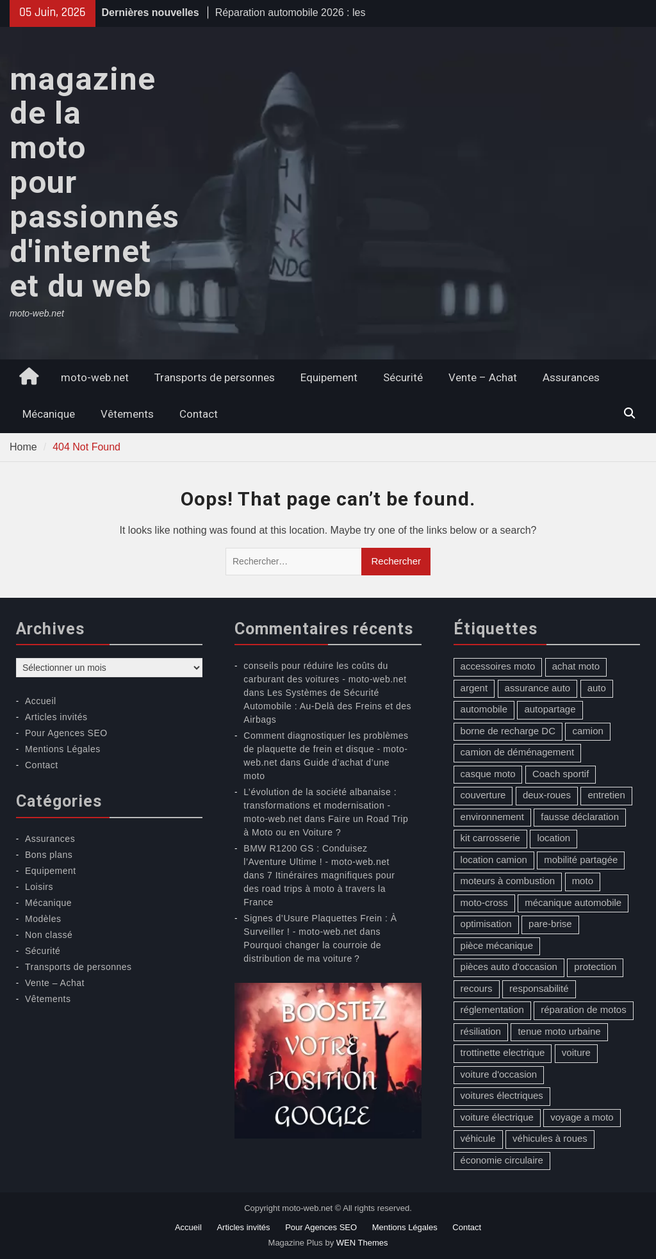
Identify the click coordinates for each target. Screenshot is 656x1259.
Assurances (571, 377)
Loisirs (39, 887)
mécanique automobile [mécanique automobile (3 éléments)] (573, 902)
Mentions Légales (63, 749)
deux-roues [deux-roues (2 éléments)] (547, 794)
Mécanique (48, 413)
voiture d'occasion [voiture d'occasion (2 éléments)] (499, 1074)
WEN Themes (362, 1242)
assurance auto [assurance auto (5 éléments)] (538, 687)
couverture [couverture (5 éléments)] (483, 794)
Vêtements (127, 413)
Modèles (43, 919)
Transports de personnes (214, 377)
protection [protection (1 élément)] (595, 966)
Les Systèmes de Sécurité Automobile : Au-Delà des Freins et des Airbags (327, 706)
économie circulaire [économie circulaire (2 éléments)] (502, 1160)
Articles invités (56, 717)
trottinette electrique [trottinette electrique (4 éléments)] (503, 1052)
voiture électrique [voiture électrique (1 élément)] (497, 1117)
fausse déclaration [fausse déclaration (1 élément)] (580, 816)
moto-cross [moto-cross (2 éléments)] (484, 902)
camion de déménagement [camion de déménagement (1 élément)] (518, 751)
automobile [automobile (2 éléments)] (484, 709)
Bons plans (48, 855)
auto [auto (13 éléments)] (596, 687)
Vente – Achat (482, 377)
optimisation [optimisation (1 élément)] (486, 923)
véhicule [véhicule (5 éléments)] (478, 1138)
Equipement (328, 377)
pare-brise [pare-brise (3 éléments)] (550, 923)
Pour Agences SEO (66, 733)
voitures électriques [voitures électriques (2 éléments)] (502, 1095)
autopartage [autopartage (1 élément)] (549, 709)
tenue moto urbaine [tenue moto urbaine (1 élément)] (559, 1031)
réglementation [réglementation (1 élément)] (492, 1009)
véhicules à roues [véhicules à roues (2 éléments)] (549, 1138)
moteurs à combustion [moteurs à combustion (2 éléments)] (508, 880)
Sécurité (403, 377)
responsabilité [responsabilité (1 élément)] (539, 988)
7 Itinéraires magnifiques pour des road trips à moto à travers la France (319, 888)
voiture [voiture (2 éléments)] (576, 1052)
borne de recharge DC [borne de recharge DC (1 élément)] (508, 730)
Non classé (48, 935)
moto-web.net (95, 377)
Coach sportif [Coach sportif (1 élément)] (560, 773)
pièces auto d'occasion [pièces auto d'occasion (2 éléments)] (509, 966)
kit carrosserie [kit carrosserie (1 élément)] (490, 837)
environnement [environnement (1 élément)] (492, 816)
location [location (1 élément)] (553, 837)
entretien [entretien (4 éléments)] (606, 794)
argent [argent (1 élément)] (474, 687)
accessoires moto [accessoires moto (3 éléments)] (498, 666)
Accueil (40, 701)
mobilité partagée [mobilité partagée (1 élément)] (581, 859)
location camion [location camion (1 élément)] (494, 859)
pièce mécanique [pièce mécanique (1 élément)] (497, 945)
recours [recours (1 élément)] (477, 988)
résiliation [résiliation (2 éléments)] (481, 1031)
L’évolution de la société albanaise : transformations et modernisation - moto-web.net (320, 805)
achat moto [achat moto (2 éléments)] (576, 666)
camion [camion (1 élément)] (587, 730)
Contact (198, 413)
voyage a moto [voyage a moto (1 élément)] (581, 1117)
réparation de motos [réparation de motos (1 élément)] (583, 1009)
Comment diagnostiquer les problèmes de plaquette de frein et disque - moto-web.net (325, 749)
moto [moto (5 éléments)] (582, 880)
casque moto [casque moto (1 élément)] (488, 773)
